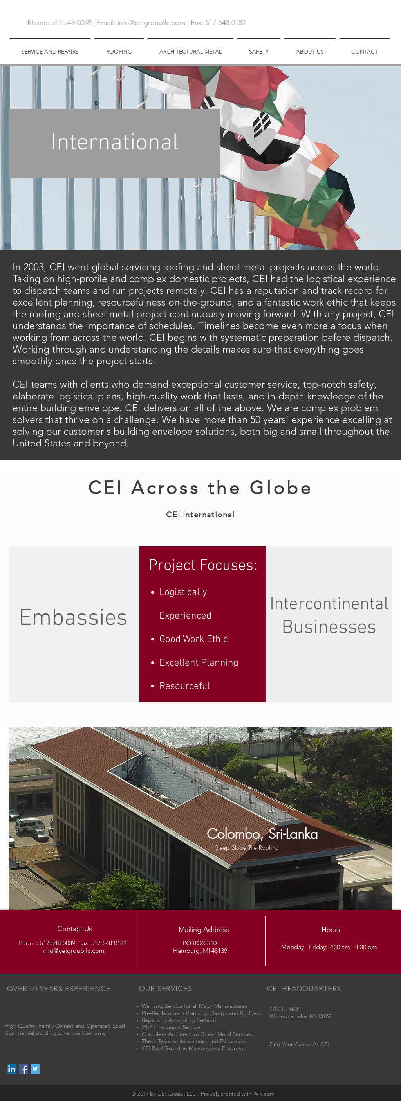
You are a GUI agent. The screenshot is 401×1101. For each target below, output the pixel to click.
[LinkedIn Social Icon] (11, 1069)
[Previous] (21, 818)
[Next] (380, 818)
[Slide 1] (190, 900)
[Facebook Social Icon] (23, 1069)
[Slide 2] (201, 899)
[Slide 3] (212, 899)
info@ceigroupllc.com (151, 22)
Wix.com (264, 1093)
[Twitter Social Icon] (35, 1069)
